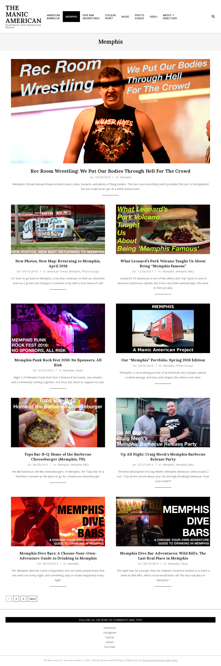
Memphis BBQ (185, 271)
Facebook (110, 628)
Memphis (126, 177)
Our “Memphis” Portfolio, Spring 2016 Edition (163, 360)
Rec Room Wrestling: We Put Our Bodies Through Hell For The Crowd (110, 171)
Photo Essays (90, 271)
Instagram (109, 632)
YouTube (109, 647)
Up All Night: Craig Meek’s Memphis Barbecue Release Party (163, 456)
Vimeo (110, 642)
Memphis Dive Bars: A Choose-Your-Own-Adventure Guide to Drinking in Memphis (58, 555)
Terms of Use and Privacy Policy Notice (160, 660)
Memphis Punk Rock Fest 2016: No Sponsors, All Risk (58, 362)
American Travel (57, 271)
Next (32, 599)
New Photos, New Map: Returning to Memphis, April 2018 (58, 263)
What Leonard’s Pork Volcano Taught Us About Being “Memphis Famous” (163, 263)
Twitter (109, 637)
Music (79, 370)
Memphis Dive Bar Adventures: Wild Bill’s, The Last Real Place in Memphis (163, 555)
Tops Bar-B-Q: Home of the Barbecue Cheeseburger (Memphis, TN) (58, 456)
